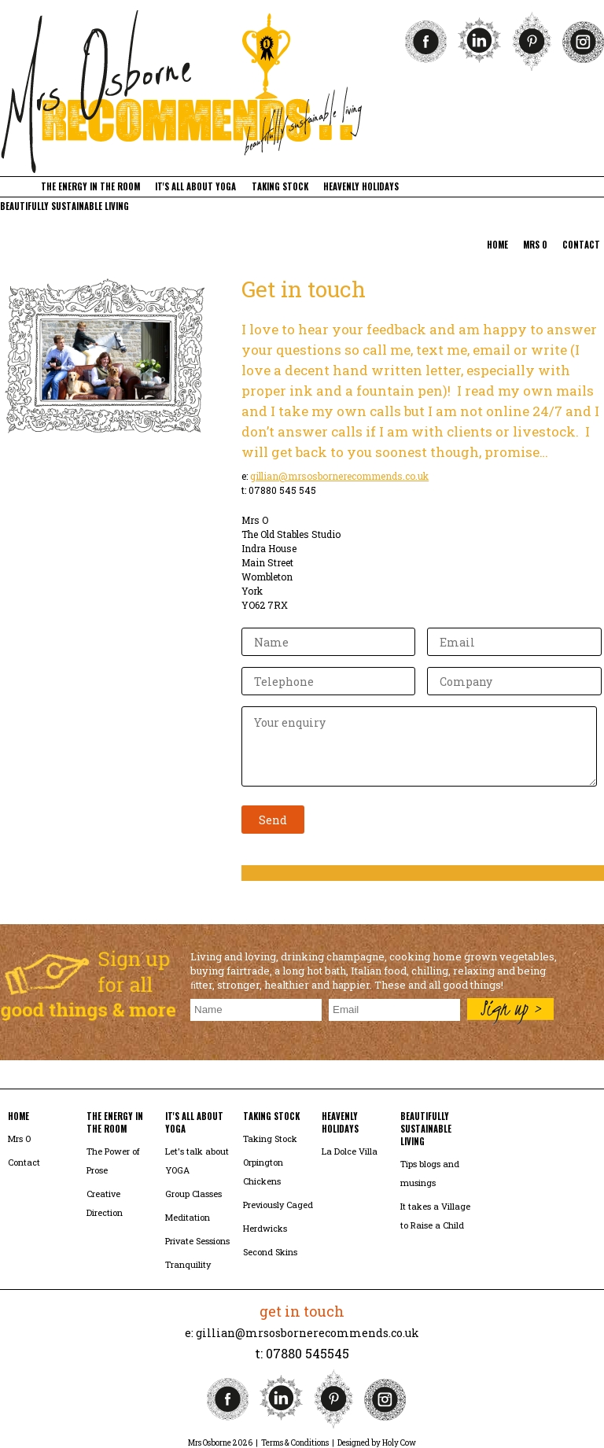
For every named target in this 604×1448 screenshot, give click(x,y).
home (497, 244)
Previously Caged (278, 1204)
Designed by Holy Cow (376, 1443)
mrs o (535, 244)
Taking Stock (270, 1138)
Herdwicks (265, 1228)
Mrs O (19, 1138)
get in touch (302, 1311)
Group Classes (193, 1193)
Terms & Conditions (295, 1443)
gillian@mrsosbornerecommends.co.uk (339, 476)
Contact (24, 1162)
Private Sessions (197, 1241)
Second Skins (270, 1252)
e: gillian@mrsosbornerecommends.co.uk (302, 1332)
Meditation (187, 1217)
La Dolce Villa (350, 1151)
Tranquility (188, 1264)
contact (581, 244)
